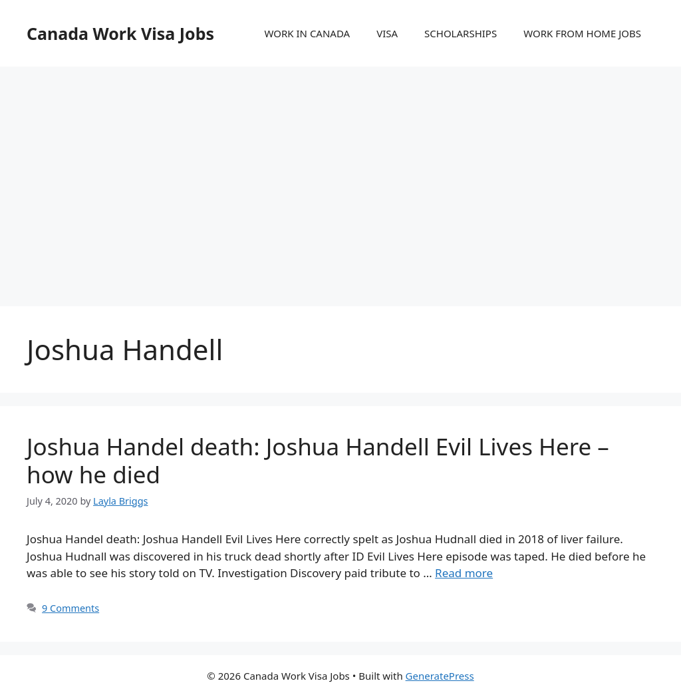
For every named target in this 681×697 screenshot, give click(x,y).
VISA (387, 33)
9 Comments (70, 608)
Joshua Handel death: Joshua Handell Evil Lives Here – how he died (318, 460)
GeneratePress (440, 675)
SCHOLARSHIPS (460, 33)
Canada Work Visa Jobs (120, 33)
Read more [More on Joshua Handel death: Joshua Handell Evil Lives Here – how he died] (464, 573)
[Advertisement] (340, 173)
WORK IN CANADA (307, 33)
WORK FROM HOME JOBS (582, 33)
